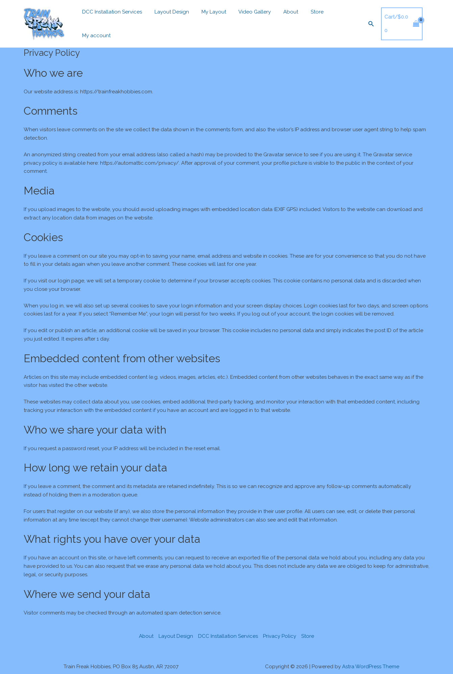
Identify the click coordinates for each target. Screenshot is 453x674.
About (280, 22)
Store (304, 22)
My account (335, 22)
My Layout (208, 22)
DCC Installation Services (111, 22)
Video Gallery (247, 22)
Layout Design (168, 22)
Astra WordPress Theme (370, 663)
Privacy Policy (279, 632)
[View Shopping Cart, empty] (395, 21)
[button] (364, 22)
